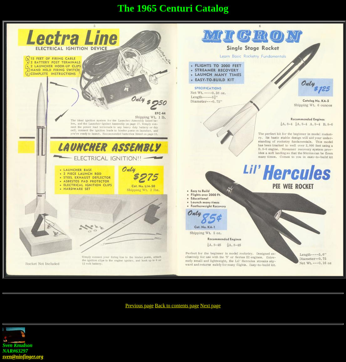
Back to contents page (177, 305)
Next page (210, 305)
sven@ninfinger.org (23, 356)
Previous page (139, 305)
